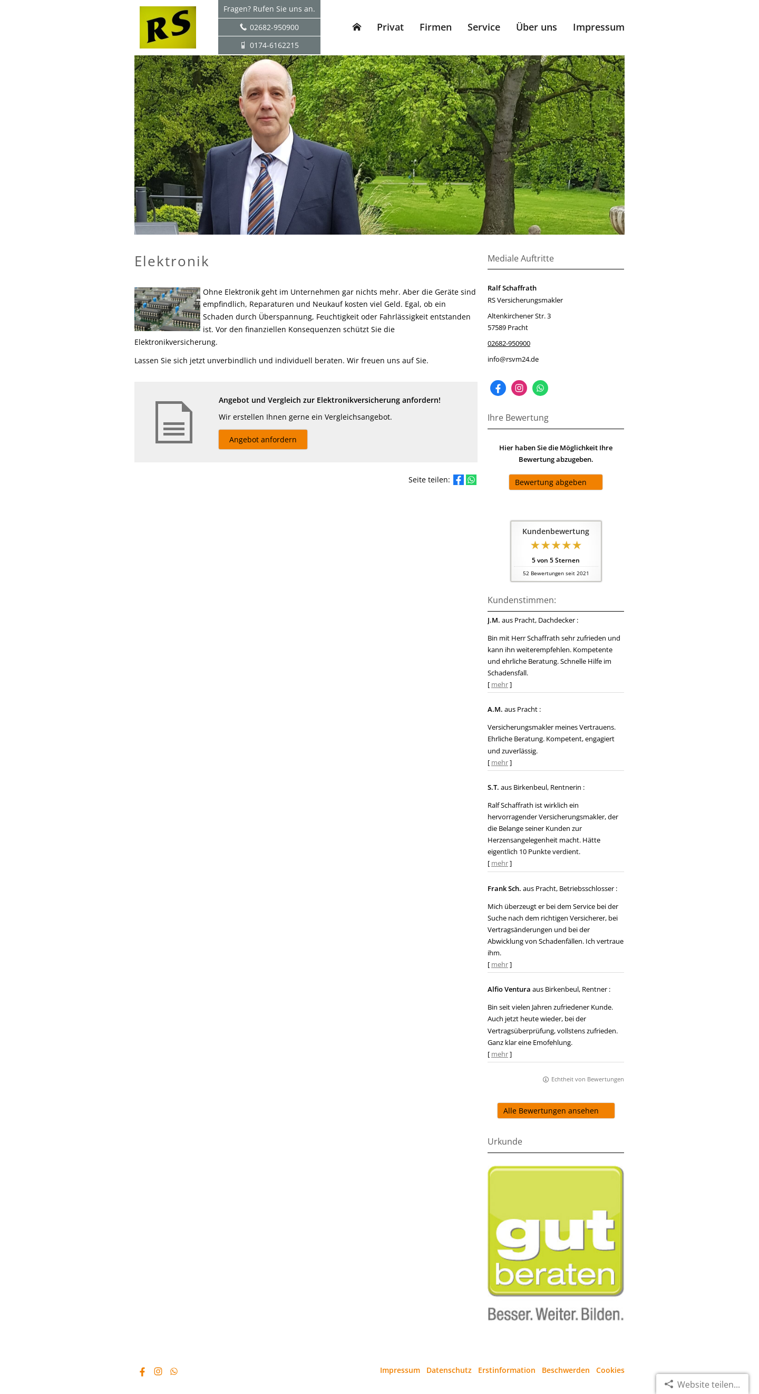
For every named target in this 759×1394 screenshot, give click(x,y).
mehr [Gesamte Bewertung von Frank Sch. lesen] (499, 964)
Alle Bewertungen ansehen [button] (551, 1111)
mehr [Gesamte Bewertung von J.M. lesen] (499, 684)
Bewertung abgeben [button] (551, 482)
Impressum (400, 1370)
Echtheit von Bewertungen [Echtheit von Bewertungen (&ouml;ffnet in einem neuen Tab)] (587, 1079)
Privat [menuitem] (390, 27)
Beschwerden (566, 1370)
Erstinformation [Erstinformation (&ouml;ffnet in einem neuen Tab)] (507, 1370)
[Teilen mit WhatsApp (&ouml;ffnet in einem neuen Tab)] (471, 480)
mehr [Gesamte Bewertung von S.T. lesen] (499, 863)
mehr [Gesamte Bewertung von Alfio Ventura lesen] (499, 1054)
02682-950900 (509, 343)
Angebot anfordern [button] (263, 439)
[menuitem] (357, 27)
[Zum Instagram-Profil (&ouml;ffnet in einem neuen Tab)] (519, 388)
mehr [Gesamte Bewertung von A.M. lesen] (499, 762)
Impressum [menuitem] (599, 27)
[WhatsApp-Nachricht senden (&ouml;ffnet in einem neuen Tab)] (540, 388)
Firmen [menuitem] (436, 27)
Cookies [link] (610, 1370)
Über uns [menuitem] (536, 27)
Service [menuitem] (484, 27)
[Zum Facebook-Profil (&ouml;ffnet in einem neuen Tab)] (498, 388)
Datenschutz (449, 1370)
